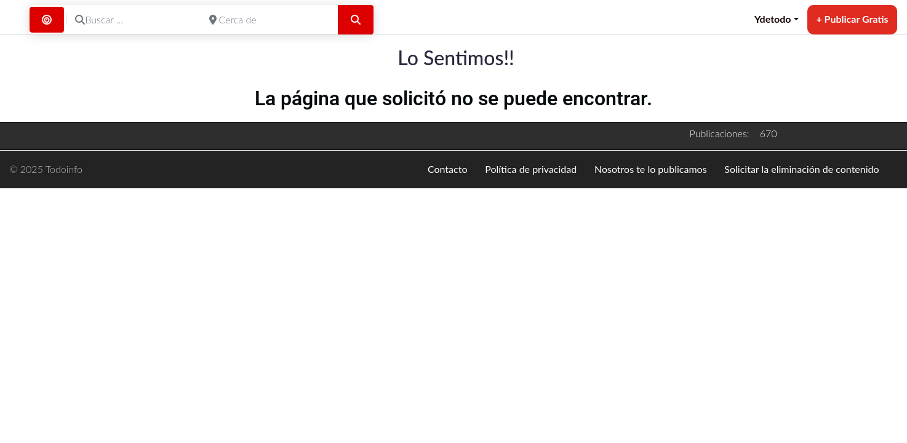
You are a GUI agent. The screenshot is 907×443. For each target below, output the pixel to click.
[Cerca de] (268, 20)
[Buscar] (356, 19)
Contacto (448, 169)
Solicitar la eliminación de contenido (801, 169)
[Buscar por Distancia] (47, 20)
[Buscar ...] (134, 20)
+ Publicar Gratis (852, 19)
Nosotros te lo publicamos (650, 169)
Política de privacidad (531, 169)
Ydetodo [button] (772, 19)
